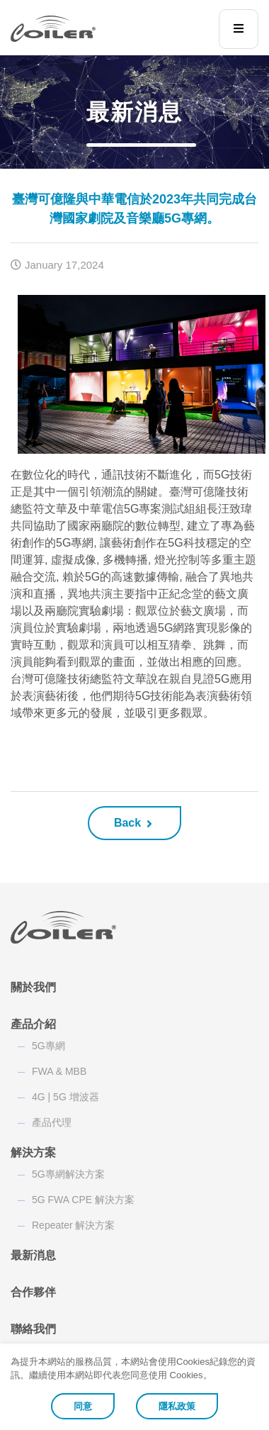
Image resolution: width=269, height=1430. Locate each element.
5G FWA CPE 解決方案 (83, 1199)
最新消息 (33, 1255)
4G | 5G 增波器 (65, 1096)
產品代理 (51, 1122)
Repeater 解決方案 (73, 1225)
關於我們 (33, 987)
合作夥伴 (33, 1292)
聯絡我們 (33, 1329)
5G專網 (48, 1045)
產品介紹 (33, 1024)
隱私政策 (177, 1406)
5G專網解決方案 (68, 1174)
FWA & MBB (59, 1071)
